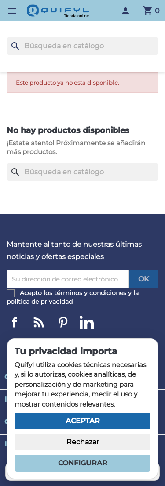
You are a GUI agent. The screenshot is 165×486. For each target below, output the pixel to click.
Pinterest (63, 322)
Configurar (82, 463)
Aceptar (83, 421)
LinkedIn (87, 322)
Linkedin (39, 322)
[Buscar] (82, 46)
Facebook (14, 322)
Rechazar (82, 442)
